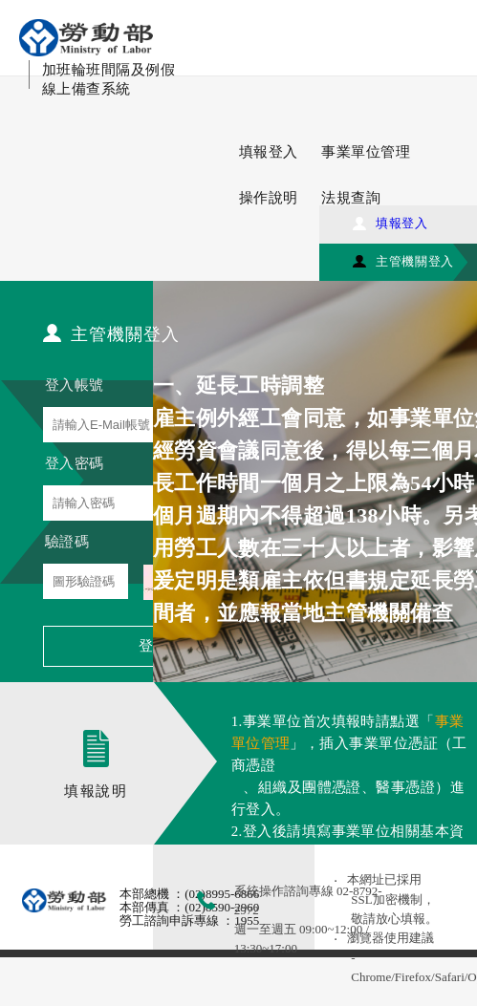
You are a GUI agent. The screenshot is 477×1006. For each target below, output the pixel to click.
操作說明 (268, 197)
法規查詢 (350, 197)
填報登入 (268, 152)
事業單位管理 (365, 152)
